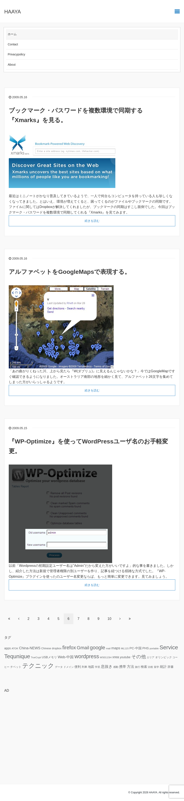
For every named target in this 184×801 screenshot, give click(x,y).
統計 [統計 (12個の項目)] (163, 666)
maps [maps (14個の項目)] (115, 648)
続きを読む (92, 220)
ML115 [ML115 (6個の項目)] (125, 648)
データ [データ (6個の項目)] (59, 666)
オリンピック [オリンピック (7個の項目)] (163, 657)
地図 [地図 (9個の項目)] (91, 666)
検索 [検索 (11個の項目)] (144, 666)
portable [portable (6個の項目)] (154, 648)
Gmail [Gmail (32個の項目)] (83, 647)
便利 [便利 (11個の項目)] (77, 666)
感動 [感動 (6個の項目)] (115, 666)
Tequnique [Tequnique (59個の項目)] (17, 656)
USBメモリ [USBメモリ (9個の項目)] (49, 657)
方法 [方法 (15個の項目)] (130, 666)
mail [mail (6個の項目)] (108, 648)
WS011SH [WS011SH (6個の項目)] (106, 657)
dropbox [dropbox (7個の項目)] (56, 648)
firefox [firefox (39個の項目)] (69, 647)
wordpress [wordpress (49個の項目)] (86, 656)
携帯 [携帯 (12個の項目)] (122, 666)
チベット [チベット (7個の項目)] (15, 666)
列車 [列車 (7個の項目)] (84, 666)
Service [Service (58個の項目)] (168, 647)
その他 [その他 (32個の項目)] (138, 656)
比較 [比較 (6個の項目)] (150, 666)
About (12, 64)
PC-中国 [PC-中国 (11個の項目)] (135, 648)
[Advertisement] (92, 726)
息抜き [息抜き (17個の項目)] (106, 666)
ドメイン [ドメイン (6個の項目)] (69, 666)
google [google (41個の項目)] (97, 647)
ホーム (12, 34)
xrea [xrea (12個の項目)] (115, 657)
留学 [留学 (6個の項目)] (156, 666)
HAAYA (12, 11)
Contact (13, 44)
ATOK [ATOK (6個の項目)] (15, 648)
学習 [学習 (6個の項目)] (97, 666)
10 (109, 619)
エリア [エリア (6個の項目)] (150, 657)
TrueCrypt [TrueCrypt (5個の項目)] (36, 657)
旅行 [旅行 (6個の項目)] (137, 666)
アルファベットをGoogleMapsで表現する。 (69, 271)
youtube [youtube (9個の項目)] (125, 657)
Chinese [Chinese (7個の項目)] (46, 648)
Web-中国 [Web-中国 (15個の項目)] (66, 657)
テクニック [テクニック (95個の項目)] (38, 665)
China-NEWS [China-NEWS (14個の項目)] (29, 648)
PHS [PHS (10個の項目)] (145, 648)
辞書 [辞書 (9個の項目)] (171, 666)
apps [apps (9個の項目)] (7, 648)
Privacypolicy (16, 54)
